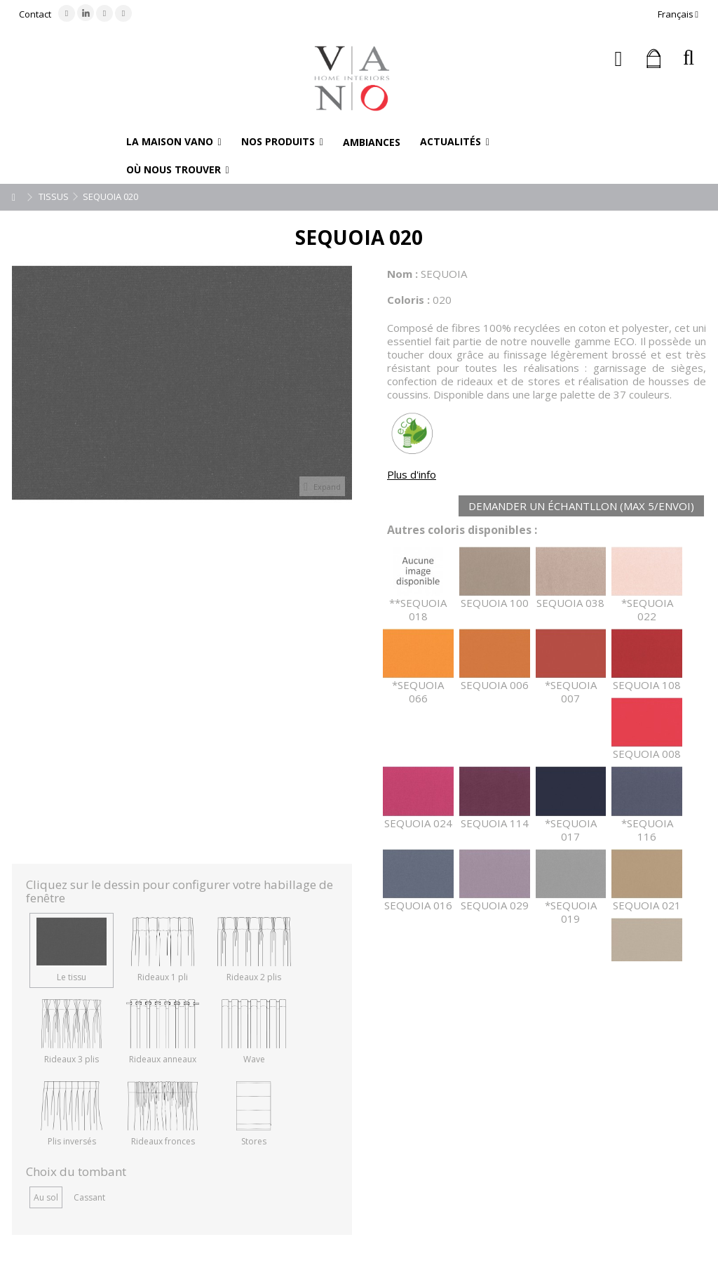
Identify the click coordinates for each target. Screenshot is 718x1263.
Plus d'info (411, 474)
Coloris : (408, 300)
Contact (35, 14)
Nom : (402, 274)
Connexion (619, 58)
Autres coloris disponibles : (462, 530)
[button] (173, 142)
